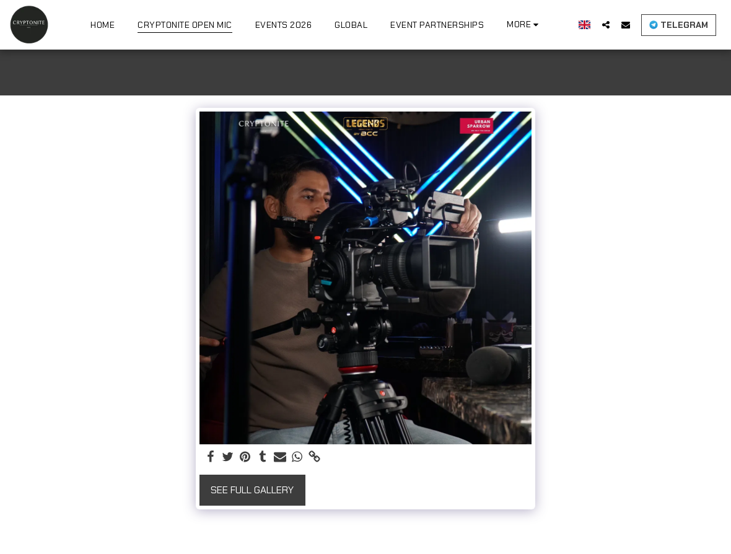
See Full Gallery (252, 489)
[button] (606, 24)
